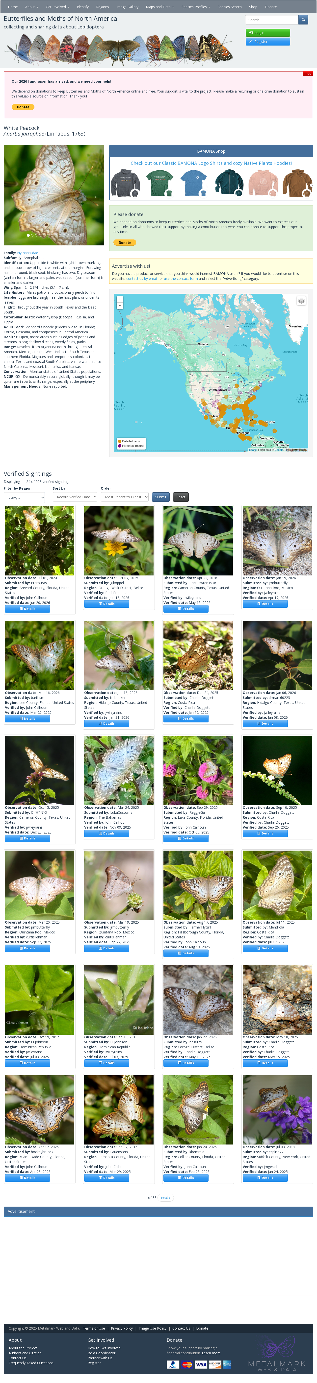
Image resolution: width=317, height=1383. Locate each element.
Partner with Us (100, 1358)
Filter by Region (17, 488)
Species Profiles (196, 6)
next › (165, 1197)
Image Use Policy (152, 1328)
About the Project (23, 1348)
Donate (271, 6)
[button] (11, 195)
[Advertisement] (158, 1255)
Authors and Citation (25, 1353)
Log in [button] (256, 32)
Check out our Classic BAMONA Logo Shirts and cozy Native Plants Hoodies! (211, 163)
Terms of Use (94, 1328)
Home (13, 6)
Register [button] (258, 41)
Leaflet (253, 449)
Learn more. (211, 1353)
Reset (180, 497)
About (31, 6)
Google (278, 449)
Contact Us (181, 1328)
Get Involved (57, 6)
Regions (102, 6)
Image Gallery (127, 6)
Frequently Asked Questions (31, 1362)
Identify (83, 6)
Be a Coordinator (101, 1353)
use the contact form (181, 278)
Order (106, 488)
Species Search (230, 6)
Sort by (59, 488)
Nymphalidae (27, 252)
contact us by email (142, 278)
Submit (160, 497)
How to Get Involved (104, 1348)
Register (94, 1362)
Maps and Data (160, 6)
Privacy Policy (122, 1328)
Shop (253, 6)
